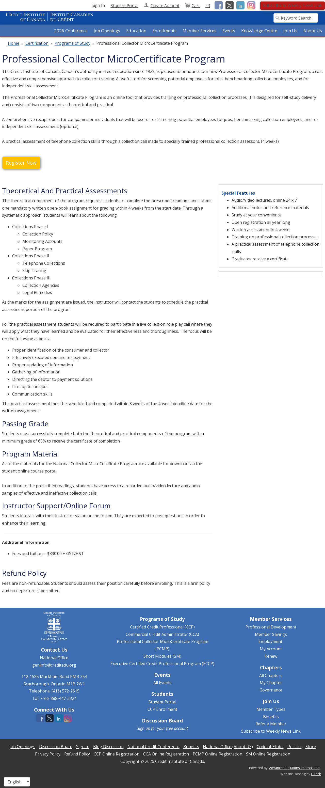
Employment (270, 641)
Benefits (271, 716)
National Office (54, 657)
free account (177, 728)
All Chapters (270, 675)
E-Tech (316, 773)
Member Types (270, 709)
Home (13, 43)
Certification (36, 43)
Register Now (21, 162)
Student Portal (162, 702)
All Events (162, 682)
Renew (271, 656)
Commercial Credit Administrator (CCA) (162, 634)
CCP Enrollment (162, 709)
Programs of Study (72, 43)
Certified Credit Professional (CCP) (162, 627)
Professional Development (271, 627)
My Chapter (271, 682)
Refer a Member (270, 724)
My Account (271, 649)
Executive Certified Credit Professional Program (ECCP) (162, 663)
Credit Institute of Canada (179, 761)
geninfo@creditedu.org (54, 665)
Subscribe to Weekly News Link (292, 5)
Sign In (98, 5)
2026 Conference (71, 31)
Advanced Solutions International (294, 767)
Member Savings (271, 634)
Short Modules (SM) (162, 656)
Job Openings (107, 31)
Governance (270, 690)
